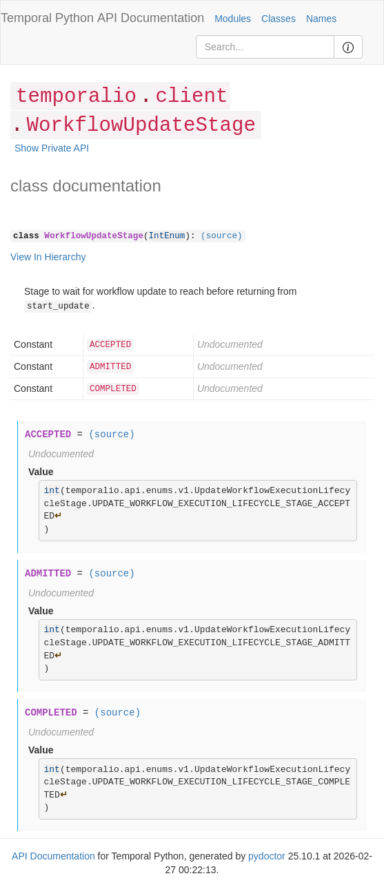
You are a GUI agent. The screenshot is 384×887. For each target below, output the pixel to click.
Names (321, 18)
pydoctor (266, 856)
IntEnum (167, 236)
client (191, 96)
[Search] (265, 47)
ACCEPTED (110, 345)
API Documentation (150, 18)
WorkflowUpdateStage (140, 125)
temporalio (76, 96)
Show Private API (51, 148)
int (52, 491)
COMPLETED (113, 389)
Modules (232, 18)
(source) (221, 236)
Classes (278, 18)
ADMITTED (110, 367)
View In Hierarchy (47, 256)
